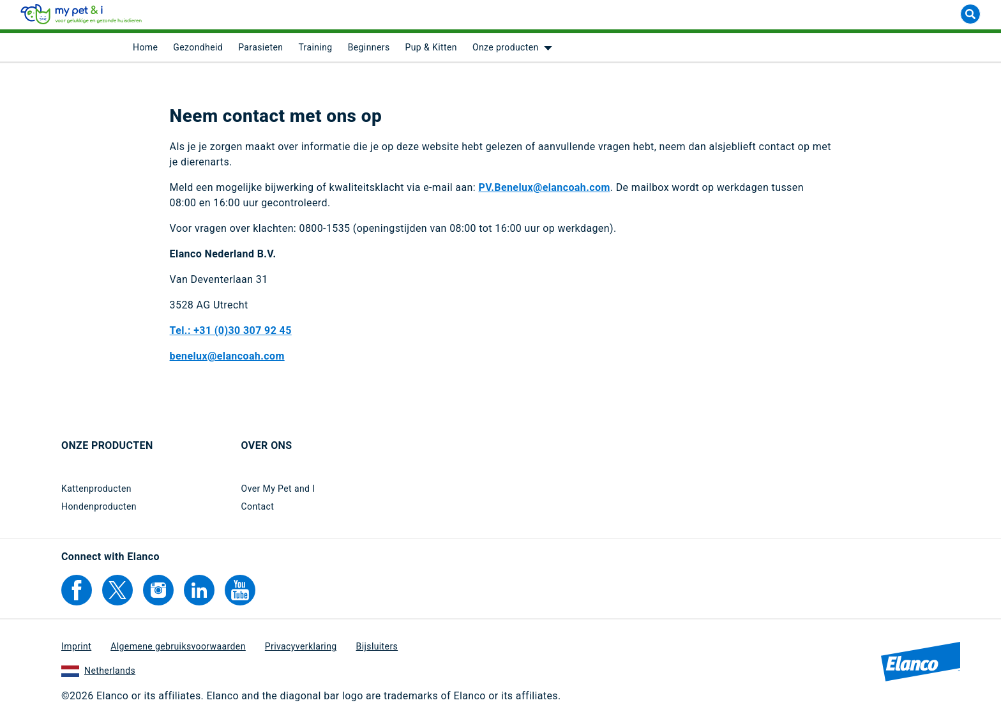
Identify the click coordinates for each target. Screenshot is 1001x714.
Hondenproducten (99, 506)
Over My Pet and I (278, 488)
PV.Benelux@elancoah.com (544, 191)
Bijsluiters (377, 646)
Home (145, 51)
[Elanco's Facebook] (76, 590)
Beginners (369, 51)
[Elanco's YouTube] (240, 590)
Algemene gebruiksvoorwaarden (178, 646)
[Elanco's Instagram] (158, 590)
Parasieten (260, 51)
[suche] (970, 18)
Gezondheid (198, 51)
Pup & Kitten (431, 51)
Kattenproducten (96, 488)
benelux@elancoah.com (227, 359)
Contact (258, 506)
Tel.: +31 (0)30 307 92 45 (231, 334)
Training (315, 51)
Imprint (76, 646)
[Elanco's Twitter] (117, 590)
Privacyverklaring (301, 646)
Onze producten (505, 51)
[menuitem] (145, 51)
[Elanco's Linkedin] (199, 590)
